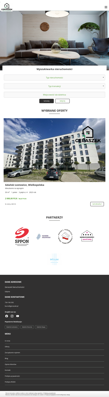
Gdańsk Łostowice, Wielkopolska (24, 185)
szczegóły (97, 204)
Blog (6, 358)
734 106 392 (9, 302)
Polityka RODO (10, 382)
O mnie (7, 341)
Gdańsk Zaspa (41, 327)
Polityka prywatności (12, 376)
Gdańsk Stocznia (27, 327)
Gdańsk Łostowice (11, 327)
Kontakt (7, 370)
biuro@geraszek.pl (11, 306)
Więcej (62, 101)
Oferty (7, 347)
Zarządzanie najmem (12, 352)
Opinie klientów (10, 364)
